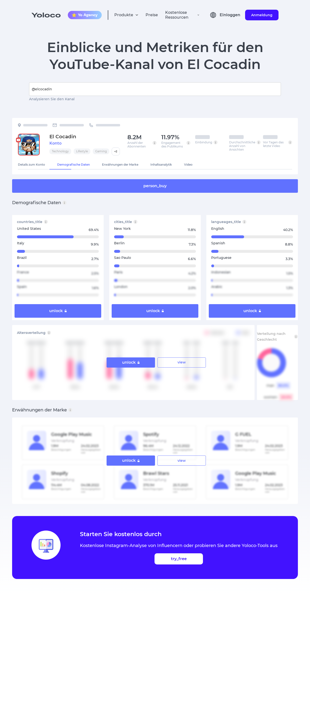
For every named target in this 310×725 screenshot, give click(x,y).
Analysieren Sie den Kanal (52, 99)
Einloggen (230, 15)
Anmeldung (261, 15)
